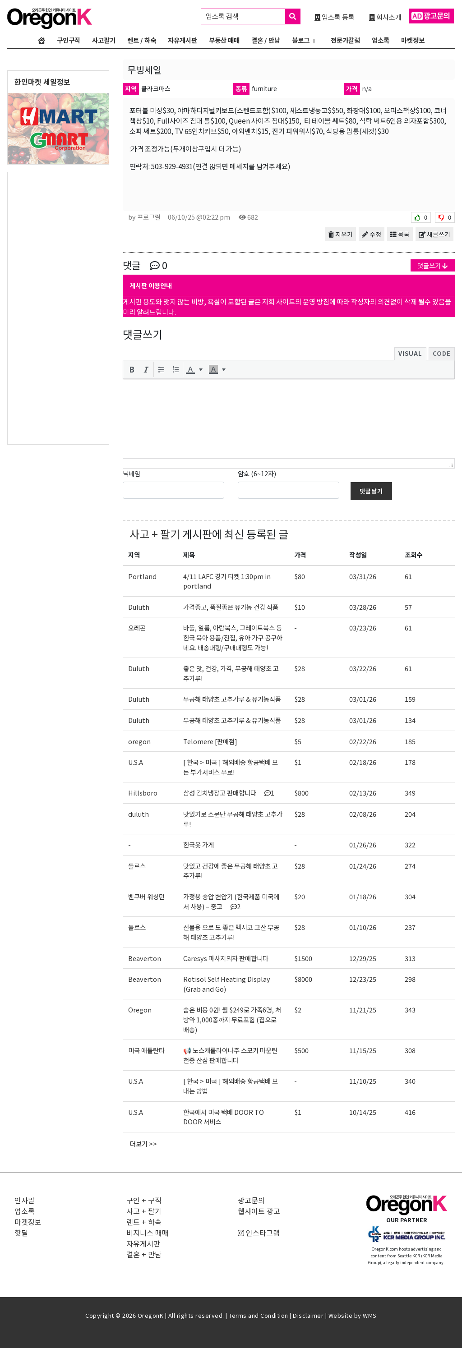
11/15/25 (362, 1050)
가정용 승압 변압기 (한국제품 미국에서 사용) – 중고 (231, 901)
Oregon (140, 1009)
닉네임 (131, 473)
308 (410, 1050)
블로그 (301, 40)
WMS (370, 1315)
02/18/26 (362, 762)
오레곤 (137, 627)
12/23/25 (362, 979)
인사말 (24, 1200)
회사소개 (385, 17)
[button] (131, 369)
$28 (299, 668)
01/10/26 (362, 927)
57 (408, 607)
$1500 (303, 958)
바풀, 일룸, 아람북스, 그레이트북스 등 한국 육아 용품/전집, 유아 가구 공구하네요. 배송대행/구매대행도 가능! (232, 637)
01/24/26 (362, 865)
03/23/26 (362, 627)
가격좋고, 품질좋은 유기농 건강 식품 (230, 607)
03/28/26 (362, 607)
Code (442, 353)
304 (410, 896)
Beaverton (144, 958)
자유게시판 (182, 40)
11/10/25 (362, 1081)
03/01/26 (362, 699)
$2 (297, 1009)
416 (410, 1112)
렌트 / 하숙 (141, 40)
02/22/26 (362, 741)
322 (410, 844)
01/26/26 (362, 844)
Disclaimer (308, 1315)
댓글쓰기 (432, 265)
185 (410, 741)
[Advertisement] (58, 307)
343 (410, 1009)
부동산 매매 (224, 40)
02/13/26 (362, 792)
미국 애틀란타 (146, 1050)
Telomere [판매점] (210, 741)
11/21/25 (362, 1009)
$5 (297, 741)
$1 (297, 762)
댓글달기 (371, 491)
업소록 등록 (334, 17)
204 (410, 814)
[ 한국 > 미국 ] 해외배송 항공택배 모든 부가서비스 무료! (230, 767)
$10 (299, 607)
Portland (142, 576)
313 (410, 958)
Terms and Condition (258, 1315)
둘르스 (137, 865)
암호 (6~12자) (257, 473)
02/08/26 (362, 814)
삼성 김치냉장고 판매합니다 (228, 792)
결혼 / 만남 (265, 40)
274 (410, 865)
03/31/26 (362, 576)
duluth (138, 814)
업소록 (380, 40)
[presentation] (132, 369)
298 (410, 979)
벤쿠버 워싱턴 (146, 896)
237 (410, 927)
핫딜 (21, 1232)
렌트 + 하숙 (144, 1221)
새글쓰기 (434, 234)
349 (410, 792)
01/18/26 (362, 896)
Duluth (138, 607)
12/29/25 (362, 958)
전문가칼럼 (345, 40)
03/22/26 (362, 668)
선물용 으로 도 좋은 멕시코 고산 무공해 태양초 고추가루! (231, 932)
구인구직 (68, 40)
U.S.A (135, 762)
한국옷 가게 (198, 844)
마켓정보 (413, 40)
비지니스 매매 (147, 1232)
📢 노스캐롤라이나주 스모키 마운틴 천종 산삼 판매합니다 (230, 1055)
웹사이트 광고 (259, 1210)
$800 (301, 792)
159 (410, 699)
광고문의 (251, 1200)
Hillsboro (142, 792)
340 (410, 1081)
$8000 (303, 979)
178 (410, 762)
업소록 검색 (253, 16)
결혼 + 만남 (144, 1254)
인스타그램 (259, 1232)
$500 (301, 1050)
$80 (299, 576)
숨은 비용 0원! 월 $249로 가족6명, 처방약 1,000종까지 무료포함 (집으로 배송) (232, 1019)
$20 (299, 896)
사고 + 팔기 (154, 534)
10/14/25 (362, 1112)
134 (410, 720)
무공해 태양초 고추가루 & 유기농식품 (232, 699)
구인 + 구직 (144, 1200)
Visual (410, 353)
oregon (139, 741)
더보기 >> (143, 1143)
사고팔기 (104, 40)
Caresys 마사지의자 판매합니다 (225, 958)
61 (408, 576)
